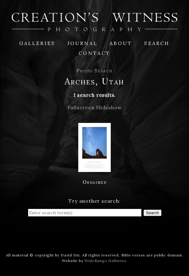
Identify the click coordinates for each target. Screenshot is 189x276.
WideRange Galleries (105, 260)
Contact (94, 53)
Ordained (95, 182)
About (121, 43)
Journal (82, 43)
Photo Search (94, 70)
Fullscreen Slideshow (94, 107)
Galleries (37, 43)
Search (157, 43)
